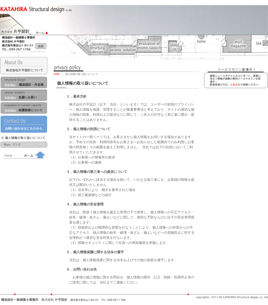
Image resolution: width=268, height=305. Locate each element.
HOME (57, 74)
